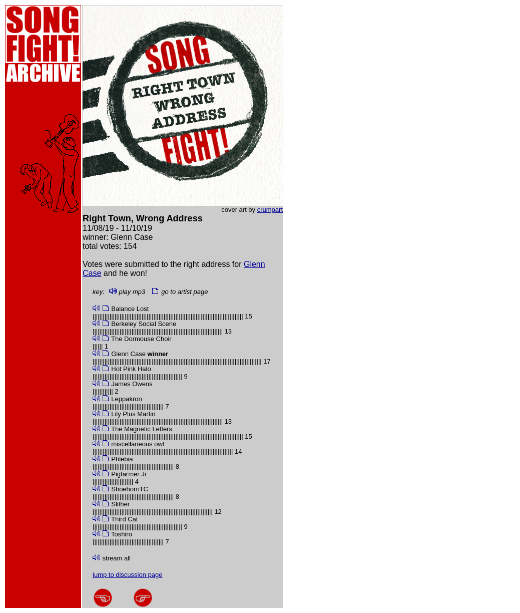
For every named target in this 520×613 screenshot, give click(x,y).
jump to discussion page (127, 574)
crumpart (270, 209)
